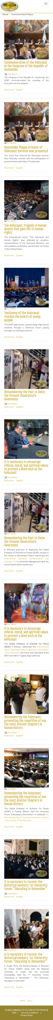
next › (29, 1001)
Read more (9, 90)
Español (19, 90)
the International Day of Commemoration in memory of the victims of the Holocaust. (26, 817)
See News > (13, 74)
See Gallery (11, 143)
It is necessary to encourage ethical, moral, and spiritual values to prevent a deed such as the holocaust (26, 467)
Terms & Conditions (29, 1013)
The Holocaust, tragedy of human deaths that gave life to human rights (25, 229)
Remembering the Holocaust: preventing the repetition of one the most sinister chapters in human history (25, 722)
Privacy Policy (26, 1015)
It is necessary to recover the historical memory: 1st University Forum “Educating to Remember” (26, 885)
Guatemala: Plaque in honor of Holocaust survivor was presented (26, 149)
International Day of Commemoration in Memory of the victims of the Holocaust (26, 650)
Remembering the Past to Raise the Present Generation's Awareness (24, 395)
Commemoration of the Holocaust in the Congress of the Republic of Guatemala (26, 66)
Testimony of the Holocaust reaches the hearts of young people (22, 316)
